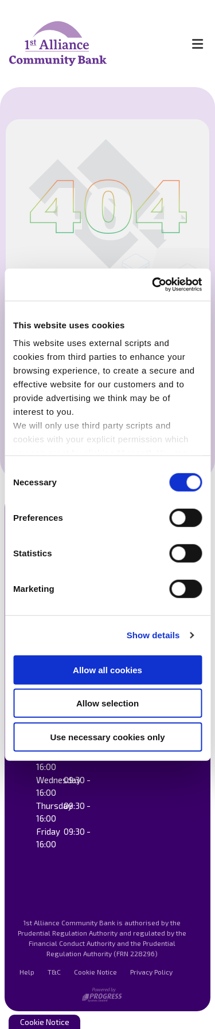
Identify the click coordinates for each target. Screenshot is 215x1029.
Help (26, 972)
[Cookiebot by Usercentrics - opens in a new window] (153, 284)
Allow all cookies (107, 669)
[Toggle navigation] (197, 43)
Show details (153, 635)
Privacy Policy (151, 972)
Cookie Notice (95, 972)
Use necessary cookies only (107, 736)
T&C (54, 972)
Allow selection (107, 703)
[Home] (89, 43)
